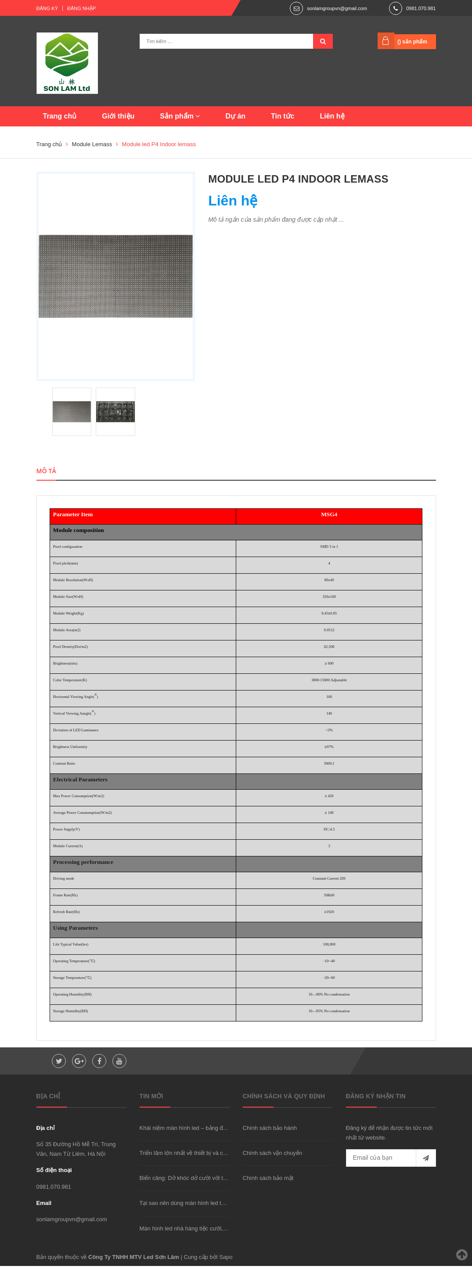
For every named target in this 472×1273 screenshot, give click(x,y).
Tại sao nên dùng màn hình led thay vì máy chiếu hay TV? (213, 1210)
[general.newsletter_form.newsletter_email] (391, 1165)
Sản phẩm (180, 116)
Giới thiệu (118, 116)
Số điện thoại (54, 1177)
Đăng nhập (81, 8)
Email (44, 1210)
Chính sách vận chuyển (272, 1160)
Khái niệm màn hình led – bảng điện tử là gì (195, 1135)
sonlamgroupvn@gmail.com (337, 8)
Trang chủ (60, 116)
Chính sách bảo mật (268, 1185)
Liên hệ (332, 116)
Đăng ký (47, 8)
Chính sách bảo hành (270, 1135)
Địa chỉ (45, 1135)
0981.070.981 (421, 8)
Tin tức (282, 116)
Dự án (235, 116)
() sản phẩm (412, 42)
